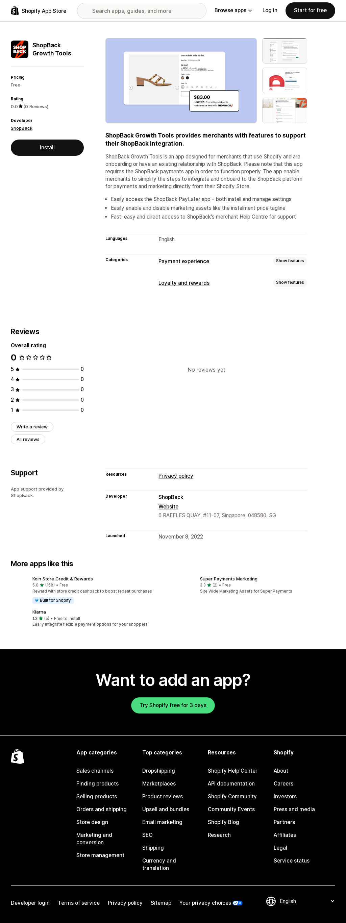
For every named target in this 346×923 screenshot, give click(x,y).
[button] (89, 590)
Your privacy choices (205, 903)
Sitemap (161, 903)
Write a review (32, 426)
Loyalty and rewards (183, 283)
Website (168, 506)
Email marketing (162, 822)
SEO (147, 835)
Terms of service (79, 903)
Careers (283, 783)
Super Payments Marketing (228, 578)
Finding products (97, 783)
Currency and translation (159, 864)
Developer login (30, 903)
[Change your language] (306, 901)
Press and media (294, 809)
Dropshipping (158, 771)
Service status (292, 860)
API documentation (231, 783)
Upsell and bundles (165, 809)
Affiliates (285, 835)
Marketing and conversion (94, 839)
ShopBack (21, 128)
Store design (92, 822)
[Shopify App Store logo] (38, 10)
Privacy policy (175, 476)
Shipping (153, 848)
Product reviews (162, 796)
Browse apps (233, 10)
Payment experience (183, 261)
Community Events (231, 809)
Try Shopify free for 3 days (173, 705)
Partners (284, 822)
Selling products (96, 796)
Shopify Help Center (232, 771)
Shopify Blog (223, 822)
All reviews (28, 439)
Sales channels (95, 771)
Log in (270, 10)
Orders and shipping (101, 809)
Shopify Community (232, 796)
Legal (280, 848)
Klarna (39, 612)
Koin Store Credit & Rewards (62, 578)
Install (47, 147)
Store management (100, 855)
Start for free (310, 10)
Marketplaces (159, 783)
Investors (285, 796)
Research (219, 835)
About (281, 771)
